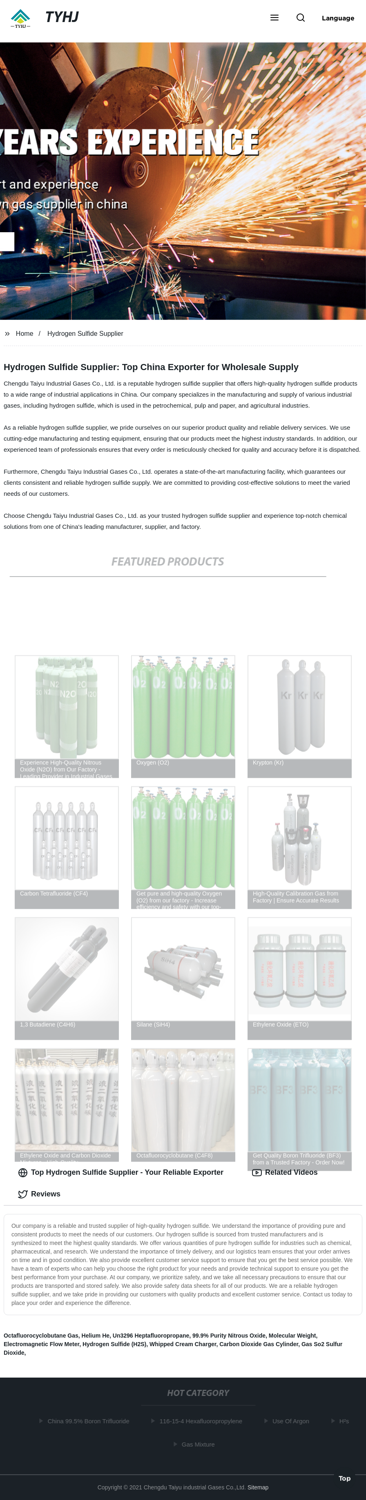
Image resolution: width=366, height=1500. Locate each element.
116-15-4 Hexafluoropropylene (202, 1421)
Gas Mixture (200, 1444)
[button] (274, 18)
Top (345, 1478)
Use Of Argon (292, 1421)
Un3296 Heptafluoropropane (151, 1335)
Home (24, 333)
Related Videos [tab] (285, 1173)
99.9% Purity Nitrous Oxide (229, 1335)
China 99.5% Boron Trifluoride (90, 1421)
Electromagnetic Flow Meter (41, 1344)
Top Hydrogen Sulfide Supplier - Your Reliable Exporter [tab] (120, 1173)
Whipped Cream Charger (183, 1344)
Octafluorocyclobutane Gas (41, 1335)
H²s (346, 1421)
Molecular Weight (292, 1335)
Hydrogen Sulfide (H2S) (114, 1344)
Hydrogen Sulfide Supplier (85, 333)
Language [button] (338, 18)
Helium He (95, 1335)
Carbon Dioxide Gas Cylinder (258, 1344)
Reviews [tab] (39, 1194)
